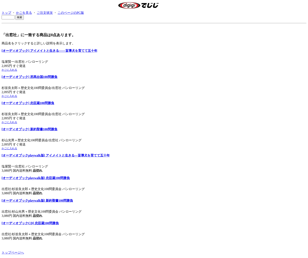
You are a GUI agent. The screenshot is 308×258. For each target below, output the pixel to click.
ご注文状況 (45, 12)
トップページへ (13, 252)
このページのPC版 (71, 12)
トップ (6, 12)
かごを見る (24, 12)
